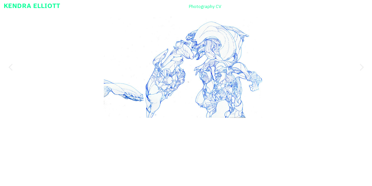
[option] (186, 67)
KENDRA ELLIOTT (32, 5)
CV (218, 6)
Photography (202, 6)
